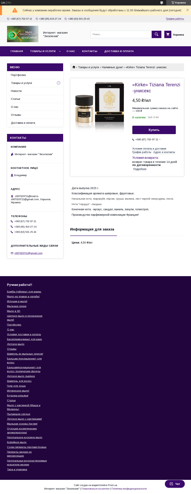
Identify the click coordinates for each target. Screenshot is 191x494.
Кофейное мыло (17, 442)
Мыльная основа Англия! (22, 423)
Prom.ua (112, 485)
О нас (70, 51)
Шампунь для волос (19, 381)
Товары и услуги (43, 51)
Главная (17, 51)
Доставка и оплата (119, 51)
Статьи (15, 98)
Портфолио (18, 75)
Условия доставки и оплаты (24, 334)
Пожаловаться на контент (95, 488)
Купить (154, 130)
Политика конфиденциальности (129, 488)
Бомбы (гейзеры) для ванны (24, 291)
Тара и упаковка (17, 469)
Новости (16, 91)
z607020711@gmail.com (28, 253)
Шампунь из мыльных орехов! (25, 353)
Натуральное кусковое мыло (24, 437)
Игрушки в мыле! (17, 301)
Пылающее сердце (18, 414)
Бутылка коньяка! (17, 395)
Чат (175, 484)
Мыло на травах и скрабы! (23, 296)
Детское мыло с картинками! (24, 418)
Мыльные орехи (16, 306)
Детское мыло (15, 344)
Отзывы (16, 114)
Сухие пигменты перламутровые (26, 447)
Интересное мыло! (18, 390)
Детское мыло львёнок (21, 376)
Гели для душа (16, 385)
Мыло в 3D (13, 311)
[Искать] (156, 34)
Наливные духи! (112, 67)
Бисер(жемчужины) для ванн (24, 339)
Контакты (89, 51)
